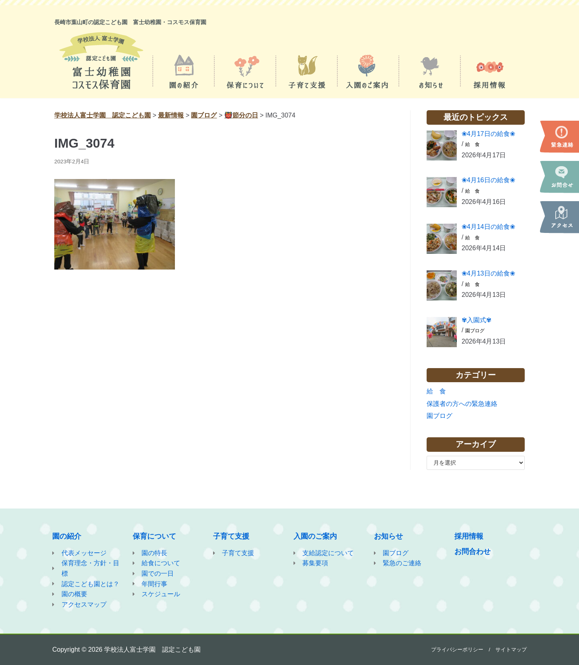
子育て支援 (231, 536)
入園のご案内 (315, 536)
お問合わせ (472, 552)
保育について (154, 536)
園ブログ (475, 331)
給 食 (472, 144)
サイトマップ (511, 649)
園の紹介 (66, 536)
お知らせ (388, 536)
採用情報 (468, 536)
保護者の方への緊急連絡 (462, 403)
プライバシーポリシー (457, 649)
